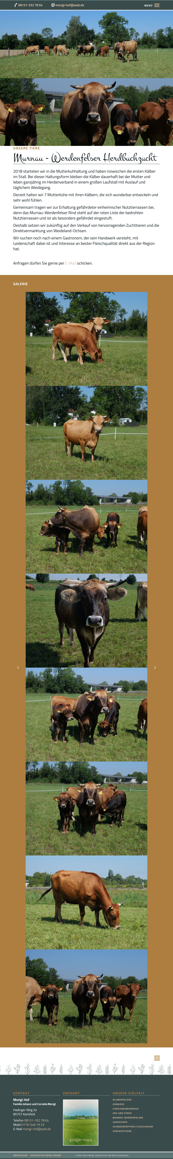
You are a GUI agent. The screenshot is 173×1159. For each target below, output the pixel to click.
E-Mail (71, 263)
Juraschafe (120, 1122)
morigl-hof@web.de (69, 5)
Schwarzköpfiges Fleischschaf (133, 1126)
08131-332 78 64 (30, 5)
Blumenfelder (122, 1100)
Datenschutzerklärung (45, 1155)
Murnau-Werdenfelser (128, 1118)
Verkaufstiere (122, 1131)
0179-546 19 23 (32, 1125)
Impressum (20, 1155)
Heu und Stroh (122, 1113)
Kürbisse (118, 1104)
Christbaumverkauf (126, 1109)
